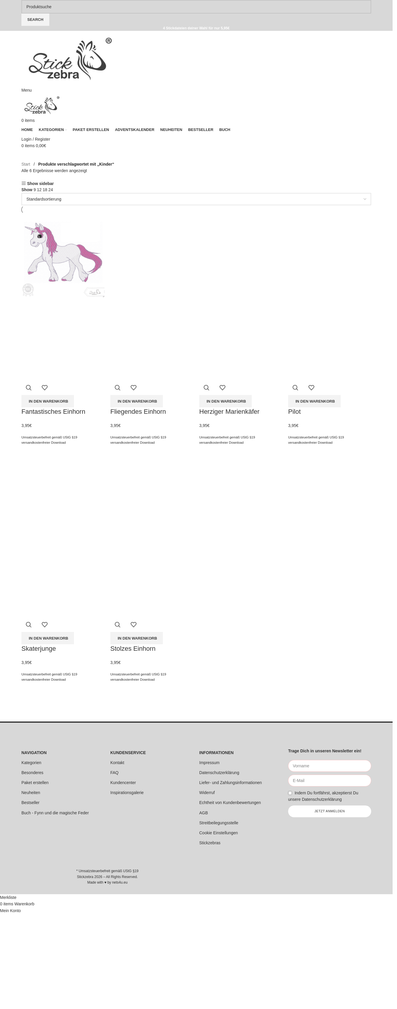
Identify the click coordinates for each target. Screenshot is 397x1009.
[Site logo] (70, 58)
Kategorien (31, 762)
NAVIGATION (34, 752)
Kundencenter (123, 782)
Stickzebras (209, 842)
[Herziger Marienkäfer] (240, 255)
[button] (47, 401)
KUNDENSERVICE (128, 752)
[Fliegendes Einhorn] (151, 255)
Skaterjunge (38, 648)
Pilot (294, 411)
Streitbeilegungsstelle (218, 822)
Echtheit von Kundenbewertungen (230, 802)
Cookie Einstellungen (218, 832)
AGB (203, 812)
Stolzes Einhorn (133, 648)
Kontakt (117, 762)
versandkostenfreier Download (43, 442)
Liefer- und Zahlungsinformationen (230, 782)
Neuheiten (30, 792)
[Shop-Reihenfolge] (196, 199)
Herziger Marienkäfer (229, 411)
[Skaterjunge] (62, 492)
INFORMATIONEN (216, 752)
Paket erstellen (35, 782)
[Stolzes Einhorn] (151, 492)
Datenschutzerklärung (219, 772)
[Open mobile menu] (26, 90)
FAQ (114, 772)
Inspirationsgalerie (127, 792)
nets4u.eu (120, 882)
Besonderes (32, 772)
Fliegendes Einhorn (138, 411)
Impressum (209, 762)
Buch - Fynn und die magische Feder (55, 812)
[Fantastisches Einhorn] (62, 255)
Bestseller (30, 802)
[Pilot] (329, 255)
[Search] (196, 7)
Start (26, 164)
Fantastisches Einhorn (53, 411)
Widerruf (207, 792)
